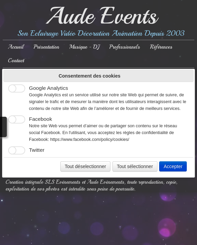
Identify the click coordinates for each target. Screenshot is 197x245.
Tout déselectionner (85, 166)
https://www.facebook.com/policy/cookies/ (89, 139)
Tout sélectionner (135, 166)
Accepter (173, 166)
